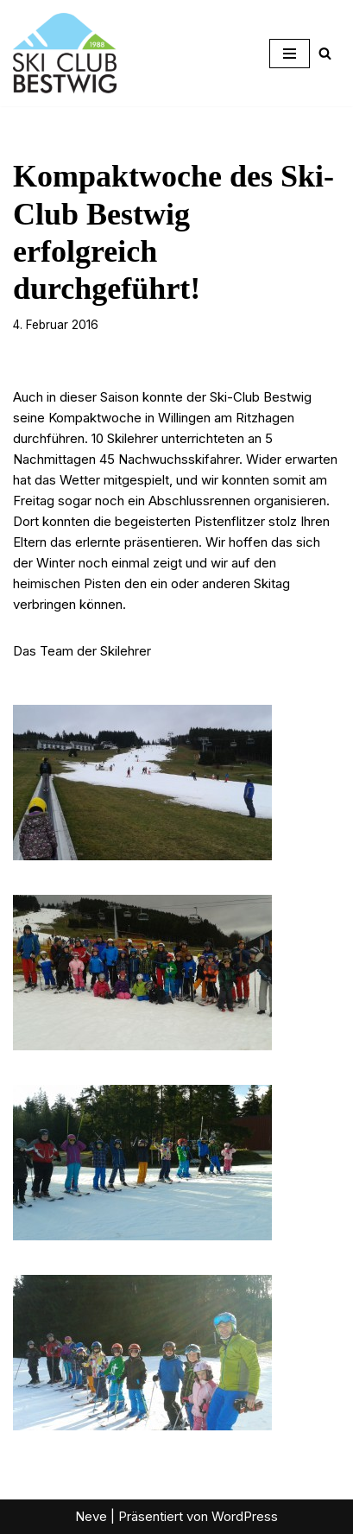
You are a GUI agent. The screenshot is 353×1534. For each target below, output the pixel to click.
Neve (91, 1516)
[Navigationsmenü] (289, 53)
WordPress (244, 1516)
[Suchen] (324, 53)
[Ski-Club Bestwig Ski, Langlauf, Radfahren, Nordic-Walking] (65, 53)
